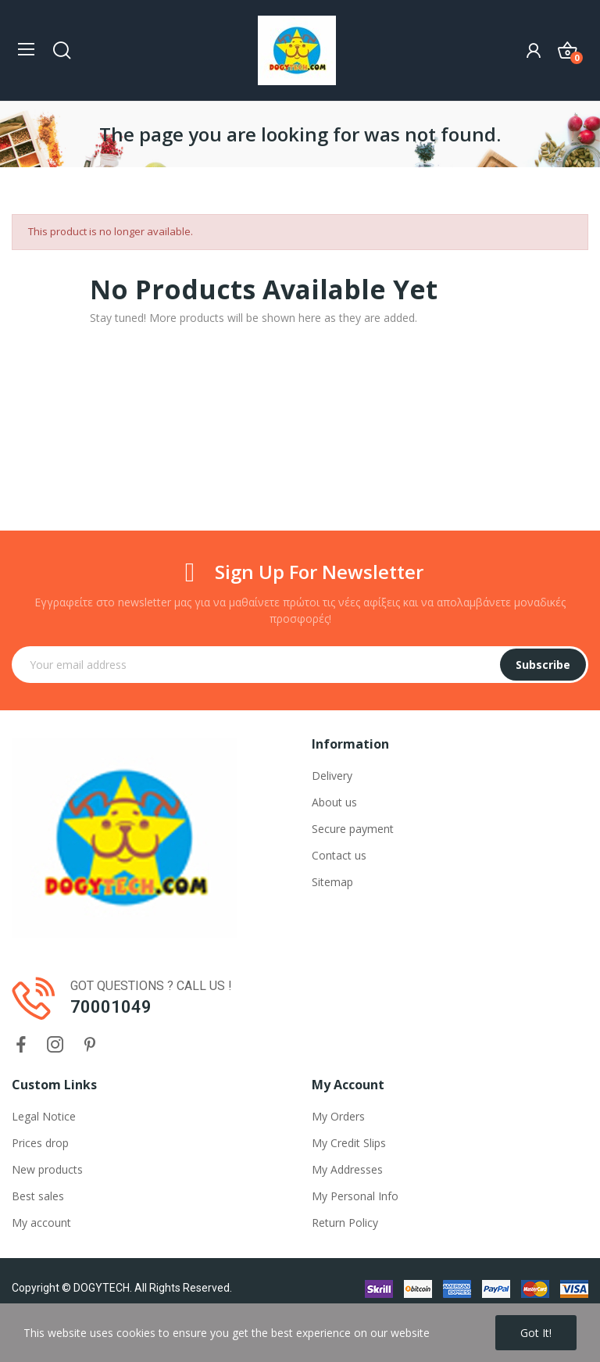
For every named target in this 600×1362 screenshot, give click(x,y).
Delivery (332, 775)
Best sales (38, 1196)
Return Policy (345, 1222)
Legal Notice (44, 1116)
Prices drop (40, 1142)
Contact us (339, 855)
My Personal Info (355, 1196)
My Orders (338, 1116)
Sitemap (332, 881)
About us (334, 802)
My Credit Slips (349, 1142)
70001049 (111, 1007)
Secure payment (353, 828)
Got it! (536, 1332)
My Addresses (347, 1169)
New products (47, 1169)
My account (41, 1222)
